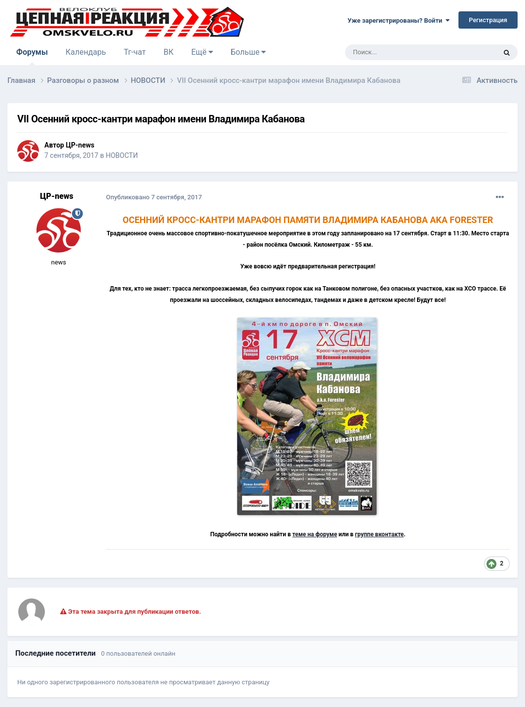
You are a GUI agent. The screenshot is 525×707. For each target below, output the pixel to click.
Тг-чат (135, 52)
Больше (248, 52)
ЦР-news (80, 145)
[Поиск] (398, 52)
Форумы (32, 56)
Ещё (202, 52)
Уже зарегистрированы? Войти (399, 20)
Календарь (86, 52)
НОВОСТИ (121, 155)
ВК (169, 52)
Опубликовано (154, 197)
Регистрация (488, 20)
